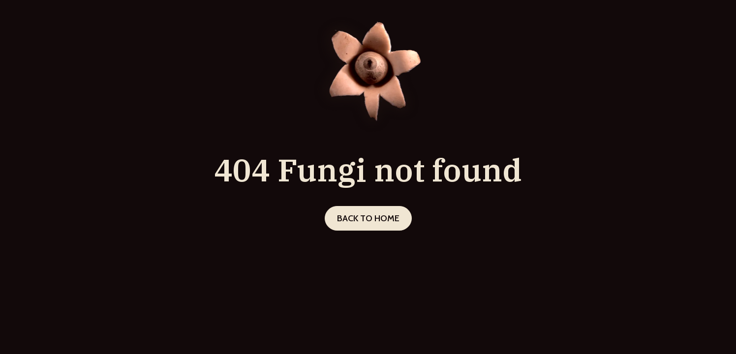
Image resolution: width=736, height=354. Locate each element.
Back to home (368, 218)
